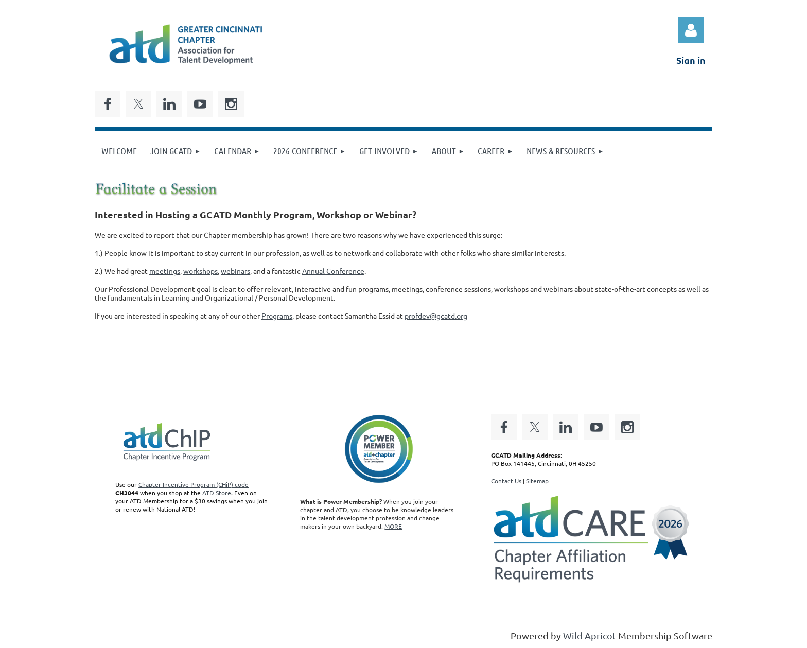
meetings (164, 270)
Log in (691, 30)
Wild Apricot (589, 635)
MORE (393, 526)
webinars (235, 270)
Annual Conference (333, 270)
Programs (276, 315)
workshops (200, 270)
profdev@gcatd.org (436, 315)
